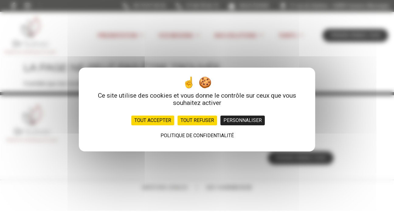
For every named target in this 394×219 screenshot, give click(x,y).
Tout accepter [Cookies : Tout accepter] (152, 120)
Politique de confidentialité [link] (197, 135)
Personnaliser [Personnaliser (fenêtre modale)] (242, 120)
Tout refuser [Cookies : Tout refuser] (197, 120)
